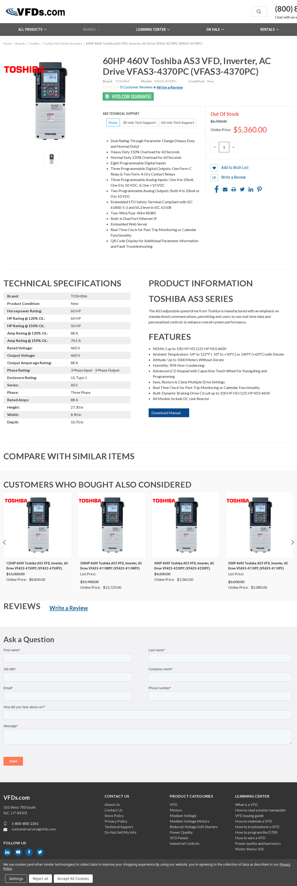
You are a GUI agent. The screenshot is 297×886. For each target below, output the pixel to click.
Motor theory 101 (249, 849)
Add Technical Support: (122, 114)
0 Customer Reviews (136, 87)
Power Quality (181, 832)
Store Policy (114, 815)
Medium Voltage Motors (189, 821)
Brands (91, 29)
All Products (32, 29)
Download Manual (166, 412)
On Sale (215, 29)
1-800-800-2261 (25, 823)
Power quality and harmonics (258, 843)
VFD (173, 804)
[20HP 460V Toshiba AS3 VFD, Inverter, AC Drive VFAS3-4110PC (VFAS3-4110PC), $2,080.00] (259, 525)
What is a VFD (246, 804)
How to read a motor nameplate (260, 810)
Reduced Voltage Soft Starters (194, 826)
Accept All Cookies (73, 878)
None (113, 122)
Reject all (40, 878)
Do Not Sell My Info (120, 832)
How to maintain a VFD (253, 821)
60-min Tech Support (177, 122)
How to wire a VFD (250, 838)
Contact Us (114, 810)
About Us (112, 804)
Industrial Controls (184, 843)
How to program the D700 (256, 832)
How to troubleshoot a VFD (257, 826)
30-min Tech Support (139, 122)
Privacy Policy (116, 821)
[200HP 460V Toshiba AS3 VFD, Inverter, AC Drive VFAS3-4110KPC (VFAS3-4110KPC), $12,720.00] (111, 525)
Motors (176, 810)
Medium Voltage (183, 815)
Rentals (269, 29)
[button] (168, 87)
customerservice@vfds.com (34, 829)
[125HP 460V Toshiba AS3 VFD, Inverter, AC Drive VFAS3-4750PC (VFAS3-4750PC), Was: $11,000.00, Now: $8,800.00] (37, 525)
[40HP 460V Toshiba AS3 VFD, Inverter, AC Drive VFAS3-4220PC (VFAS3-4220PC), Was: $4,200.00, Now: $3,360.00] (185, 525)
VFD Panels (179, 838)
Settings (16, 878)
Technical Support (119, 826)
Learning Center (153, 29)
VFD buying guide (249, 815)
